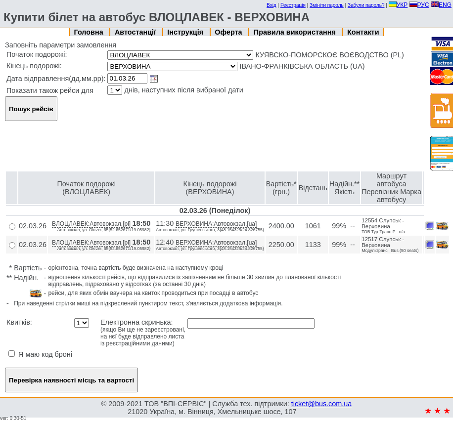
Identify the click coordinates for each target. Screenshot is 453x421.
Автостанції (136, 32)
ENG (441, 4)
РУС (419, 4)
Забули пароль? (366, 5)
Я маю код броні (40, 354)
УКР (398, 4)
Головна (89, 32)
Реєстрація (293, 5)
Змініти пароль (327, 5)
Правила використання (296, 32)
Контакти (363, 32)
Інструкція (186, 32)
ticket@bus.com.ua (321, 404)
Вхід (271, 5)
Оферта (229, 32)
